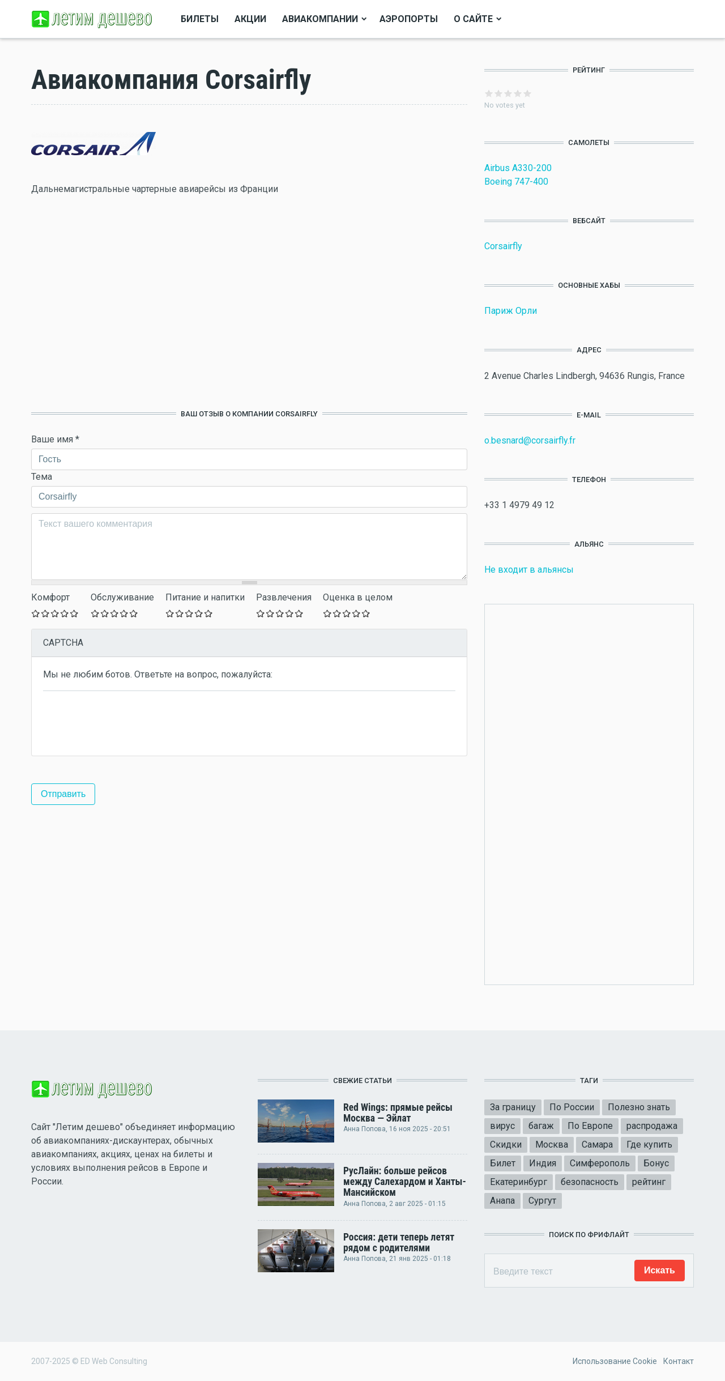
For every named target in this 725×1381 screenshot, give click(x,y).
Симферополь (600, 1163)
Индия (542, 1163)
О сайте (473, 19)
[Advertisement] (249, 302)
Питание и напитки (205, 597)
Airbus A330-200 (518, 168)
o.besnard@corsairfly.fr (529, 440)
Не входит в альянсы (529, 569)
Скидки (506, 1144)
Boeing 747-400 (516, 181)
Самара (597, 1144)
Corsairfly (503, 246)
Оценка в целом (358, 597)
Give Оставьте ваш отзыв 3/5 (55, 613)
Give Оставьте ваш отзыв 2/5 (45, 613)
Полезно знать (639, 1107)
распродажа (651, 1125)
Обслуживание (122, 597)
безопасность (590, 1182)
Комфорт (50, 597)
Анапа (502, 1200)
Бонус (656, 1163)
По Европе (590, 1125)
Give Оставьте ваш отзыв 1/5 (36, 613)
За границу (513, 1107)
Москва (551, 1144)
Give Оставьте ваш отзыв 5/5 (74, 613)
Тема (41, 476)
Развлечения (284, 597)
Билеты (200, 19)
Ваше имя (55, 439)
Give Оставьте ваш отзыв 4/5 (65, 613)
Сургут (542, 1200)
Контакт (678, 1361)
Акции (250, 19)
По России (571, 1107)
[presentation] (129, 722)
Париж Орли (510, 310)
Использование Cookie (615, 1361)
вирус (502, 1125)
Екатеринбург (518, 1182)
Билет (502, 1163)
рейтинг (649, 1182)
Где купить (649, 1144)
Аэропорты (408, 19)
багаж (541, 1125)
